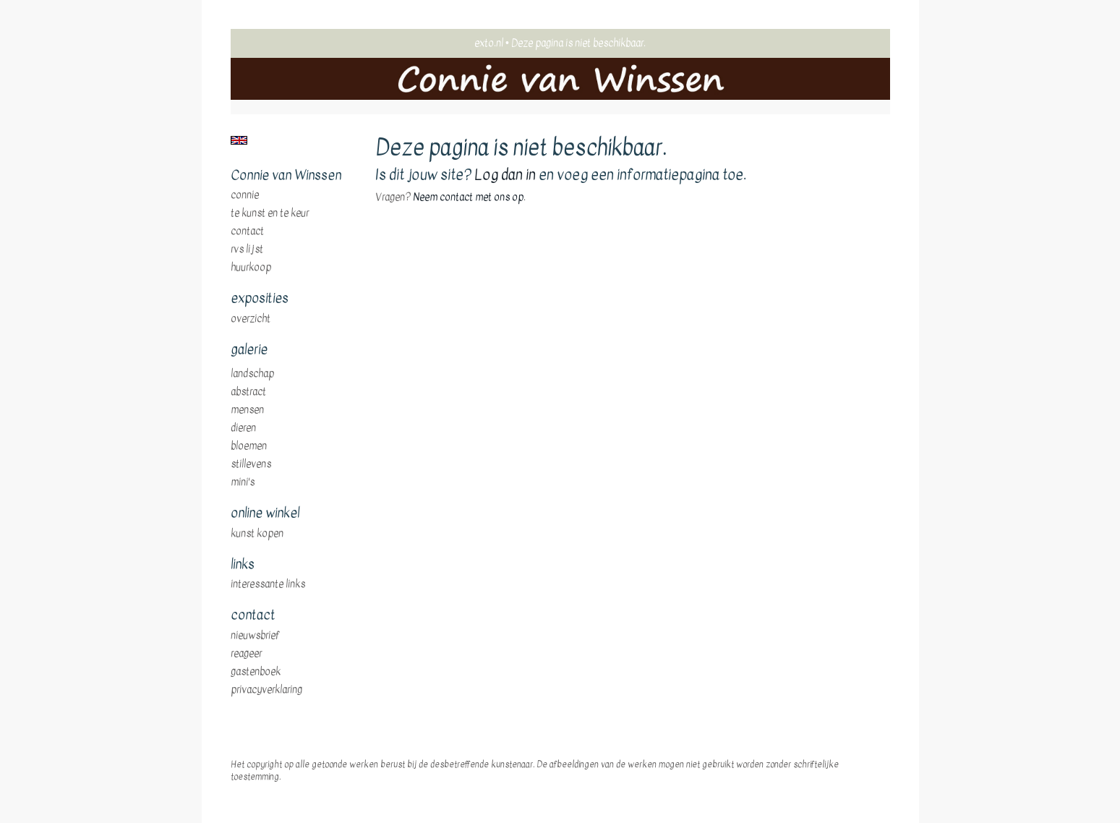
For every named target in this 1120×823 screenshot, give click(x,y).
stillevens (251, 464)
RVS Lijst (247, 249)
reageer (246, 654)
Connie (245, 195)
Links (243, 564)
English (239, 140)
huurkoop (251, 267)
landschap (252, 374)
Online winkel (265, 513)
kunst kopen (257, 533)
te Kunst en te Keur (270, 213)
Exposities (259, 298)
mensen (247, 410)
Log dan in (505, 174)
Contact (247, 231)
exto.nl (488, 43)
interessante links (268, 584)
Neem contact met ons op (468, 197)
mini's (243, 482)
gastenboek (256, 672)
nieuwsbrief (255, 635)
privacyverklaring (266, 690)
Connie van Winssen (286, 175)
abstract (248, 392)
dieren (243, 428)
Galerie (249, 350)
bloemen (249, 446)
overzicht (250, 319)
